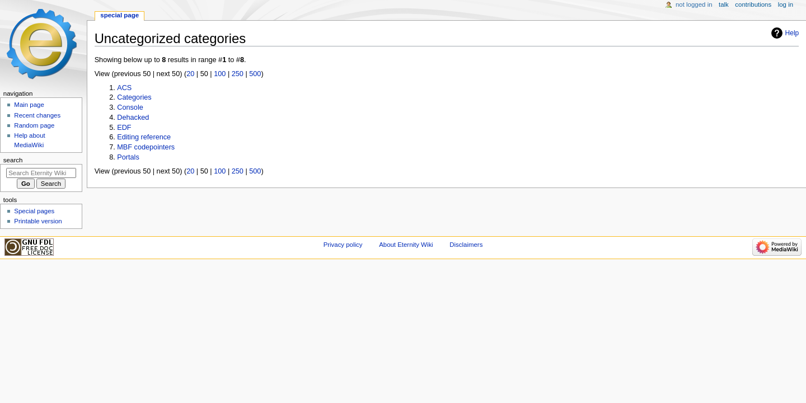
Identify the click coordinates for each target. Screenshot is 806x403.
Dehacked (133, 117)
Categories (134, 97)
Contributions (753, 4)
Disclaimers (465, 244)
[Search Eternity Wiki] (41, 173)
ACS (124, 88)
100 (220, 74)
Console (130, 107)
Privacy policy (343, 244)
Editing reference (144, 137)
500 (255, 74)
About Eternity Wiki (406, 244)
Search (13, 160)
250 (237, 74)
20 (190, 74)
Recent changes (37, 115)
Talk (724, 4)
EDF (124, 128)
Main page (29, 104)
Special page (119, 15)
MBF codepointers (146, 147)
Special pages (34, 211)
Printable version (38, 221)
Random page (34, 125)
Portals (128, 157)
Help (792, 33)
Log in (785, 4)
